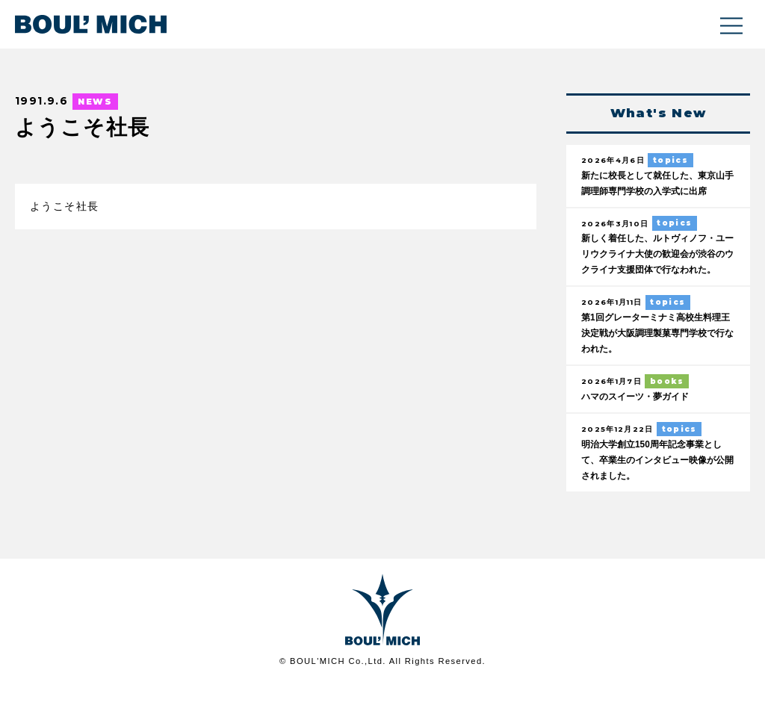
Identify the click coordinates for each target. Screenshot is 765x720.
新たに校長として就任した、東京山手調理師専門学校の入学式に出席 (654, 192)
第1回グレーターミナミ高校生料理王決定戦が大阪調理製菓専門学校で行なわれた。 (656, 367)
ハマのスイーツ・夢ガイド (639, 431)
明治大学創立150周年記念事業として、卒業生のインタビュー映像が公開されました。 (657, 496)
